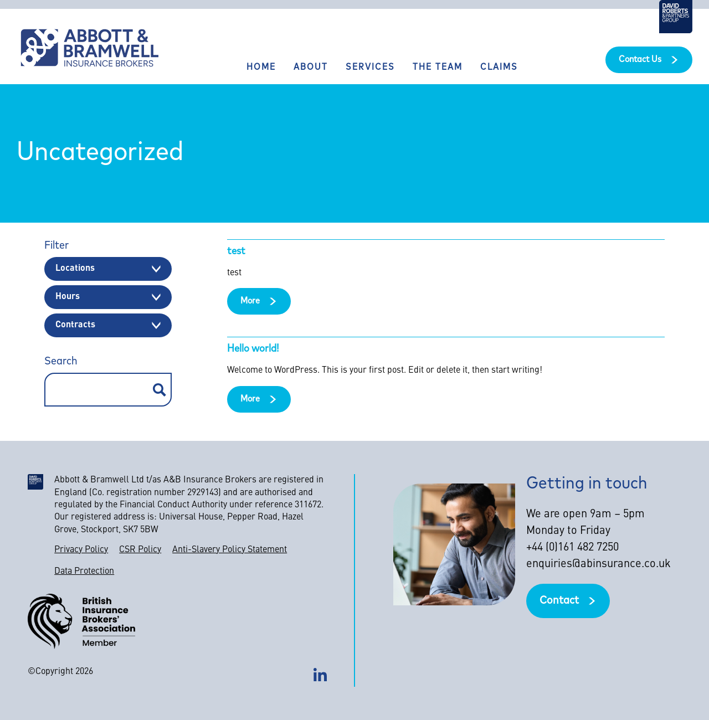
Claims (499, 67)
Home (261, 67)
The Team (438, 67)
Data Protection (84, 571)
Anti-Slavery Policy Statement (229, 550)
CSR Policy (140, 550)
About (311, 67)
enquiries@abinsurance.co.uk (598, 564)
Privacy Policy (81, 550)
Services (370, 67)
